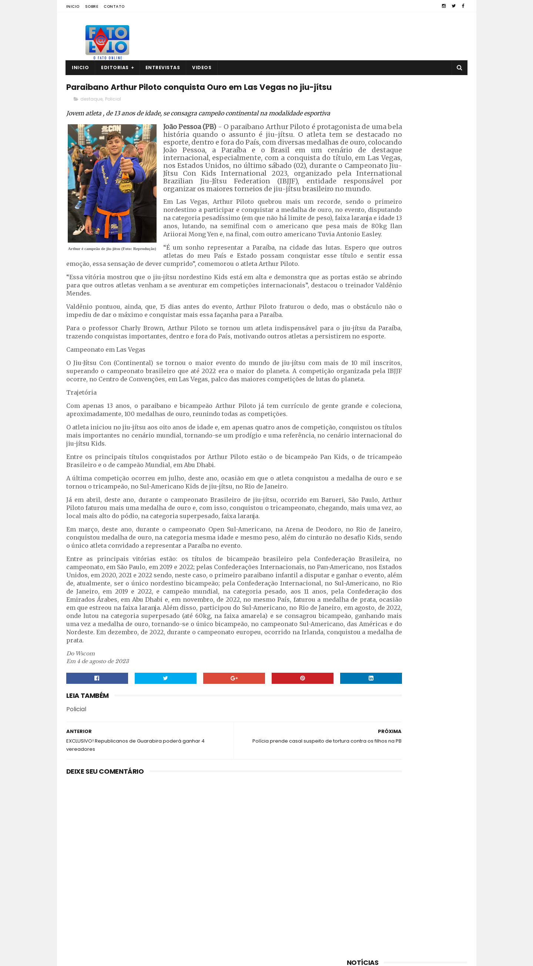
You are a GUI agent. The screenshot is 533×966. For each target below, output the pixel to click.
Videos (202, 67)
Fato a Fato (125, 957)
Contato (114, 6)
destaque (91, 117)
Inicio (73, 6)
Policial (113, 117)
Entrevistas (162, 67)
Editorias (115, 67)
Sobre (91, 6)
